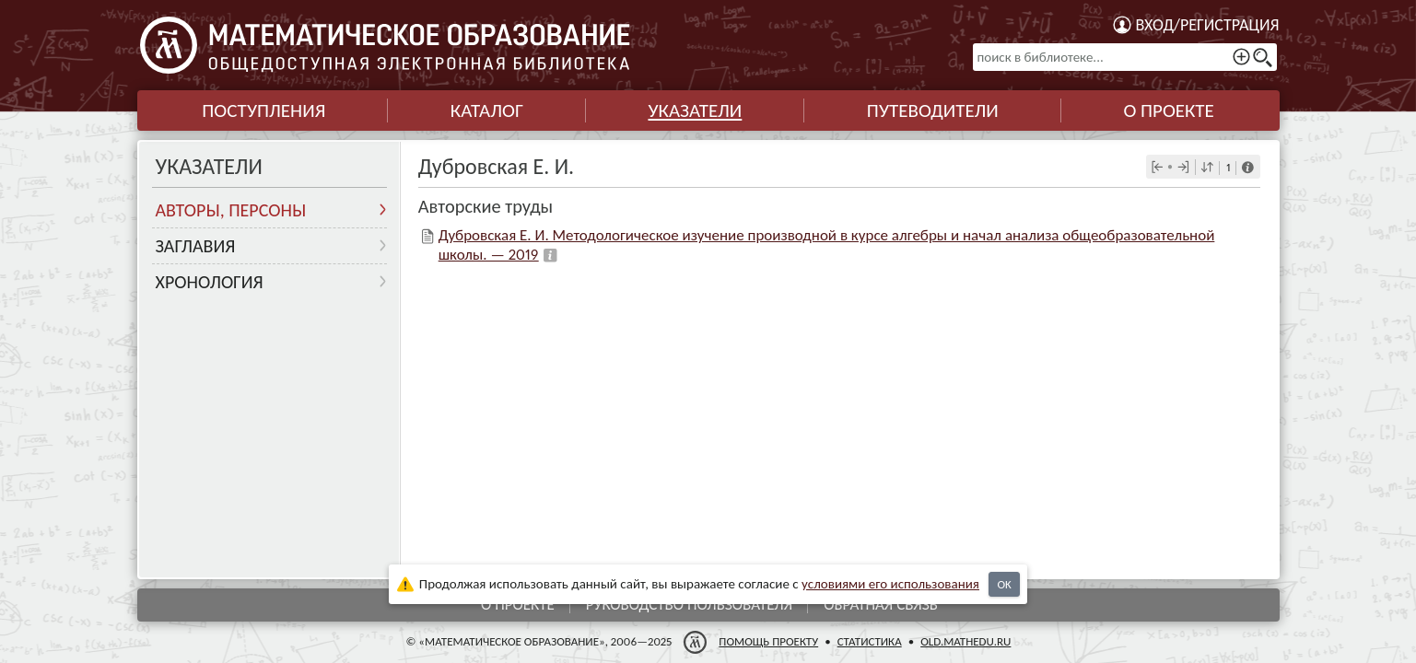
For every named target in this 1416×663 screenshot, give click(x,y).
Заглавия (196, 246)
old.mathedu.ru (965, 641)
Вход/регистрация (1208, 25)
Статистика (869, 641)
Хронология (209, 282)
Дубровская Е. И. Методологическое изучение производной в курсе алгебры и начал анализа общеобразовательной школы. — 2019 (827, 244)
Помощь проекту (768, 641)
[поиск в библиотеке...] (1125, 57)
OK (1004, 584)
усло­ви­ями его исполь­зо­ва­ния (890, 584)
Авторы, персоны (231, 210)
